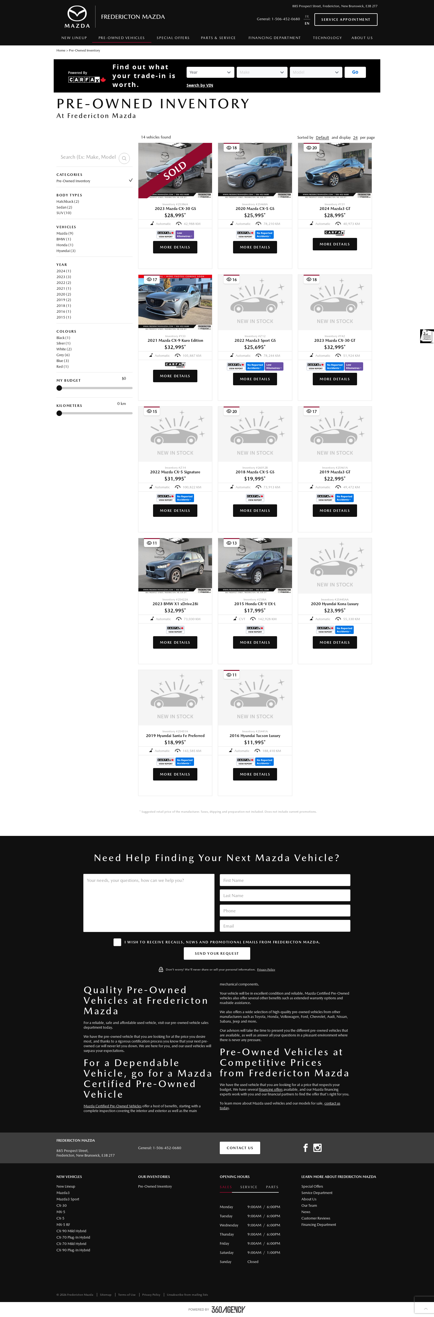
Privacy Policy (266, 969)
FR (307, 16)
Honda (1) (64, 245)
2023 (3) (63, 277)
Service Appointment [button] (346, 19)
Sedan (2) (64, 207)
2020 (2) (63, 294)
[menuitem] (74, 39)
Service (248, 1187)
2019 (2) (63, 300)
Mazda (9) (64, 233)
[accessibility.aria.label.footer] (229, 1309)
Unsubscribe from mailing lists (187, 1295)
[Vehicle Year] (210, 72)
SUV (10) (63, 213)
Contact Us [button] (240, 1148)
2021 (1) (63, 288)
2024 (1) (63, 271)
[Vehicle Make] (262, 72)
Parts (272, 1187)
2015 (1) (63, 317)
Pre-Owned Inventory (94, 180)
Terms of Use (127, 1295)
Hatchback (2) (67, 201)
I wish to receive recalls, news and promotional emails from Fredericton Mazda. (223, 942)
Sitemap (106, 1295)
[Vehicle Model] (316, 72)
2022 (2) (63, 283)
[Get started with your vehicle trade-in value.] (355, 72)
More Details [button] (175, 247)
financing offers (271, 1089)
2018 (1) (63, 306)
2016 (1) (63, 311)
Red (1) (62, 366)
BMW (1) (63, 239)
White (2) (64, 349)
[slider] (59, 388)
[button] (322, 137)
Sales (226, 1187)
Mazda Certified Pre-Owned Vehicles (112, 1106)
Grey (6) (63, 355)
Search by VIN (200, 85)
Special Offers (173, 38)
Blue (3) (62, 361)
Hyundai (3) (66, 251)
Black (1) (63, 338)
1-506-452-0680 (286, 19)
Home (60, 50)
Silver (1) (63, 343)
